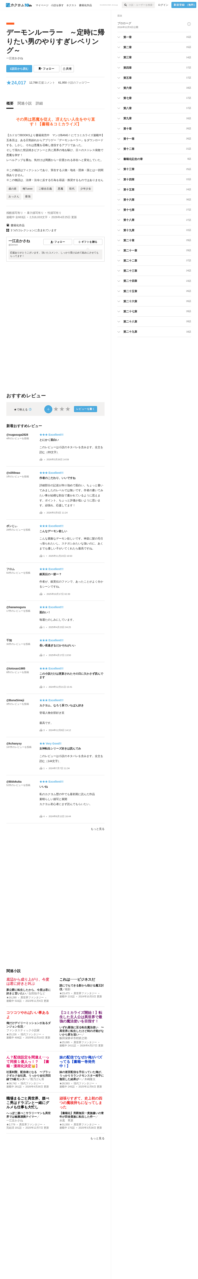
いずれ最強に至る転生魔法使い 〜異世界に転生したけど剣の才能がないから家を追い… (81, 1031)
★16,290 (11, 997)
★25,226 (11, 1034)
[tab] (10, 104)
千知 (9, 640)
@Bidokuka (14, 781)
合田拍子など (37, 993)
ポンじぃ (11, 526)
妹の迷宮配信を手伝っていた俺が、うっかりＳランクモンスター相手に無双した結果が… (81, 1075)
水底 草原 (66, 1120)
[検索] (125, 5)
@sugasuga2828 (17, 434)
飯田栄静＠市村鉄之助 (73, 1038)
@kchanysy (14, 743)
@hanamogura (16, 607)
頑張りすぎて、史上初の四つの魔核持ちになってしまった (80, 1102)
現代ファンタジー (31, 1034)
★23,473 (64, 993)
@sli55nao (13, 472)
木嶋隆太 (89, 1079)
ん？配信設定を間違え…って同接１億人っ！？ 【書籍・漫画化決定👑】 (27, 1061)
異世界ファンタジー (32, 997)
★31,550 (64, 1124)
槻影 (67, 989)
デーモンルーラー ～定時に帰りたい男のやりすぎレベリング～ (55, 41)
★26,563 (64, 1083)
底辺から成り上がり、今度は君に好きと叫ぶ (27, 982)
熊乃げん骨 (37, 1079)
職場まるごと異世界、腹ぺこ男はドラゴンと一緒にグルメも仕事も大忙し (27, 1102)
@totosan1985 (15, 668)
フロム (10, 569)
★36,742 (11, 1083)
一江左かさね (14, 58)
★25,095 (64, 1042)
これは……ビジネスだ (77, 979)
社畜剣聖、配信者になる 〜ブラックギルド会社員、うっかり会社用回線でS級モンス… (28, 1075)
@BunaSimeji (15, 700)
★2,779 (10, 1124)
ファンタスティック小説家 (23, 1030)
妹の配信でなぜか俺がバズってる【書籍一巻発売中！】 (80, 1061)
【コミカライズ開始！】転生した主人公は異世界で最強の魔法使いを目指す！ (80, 1017)
